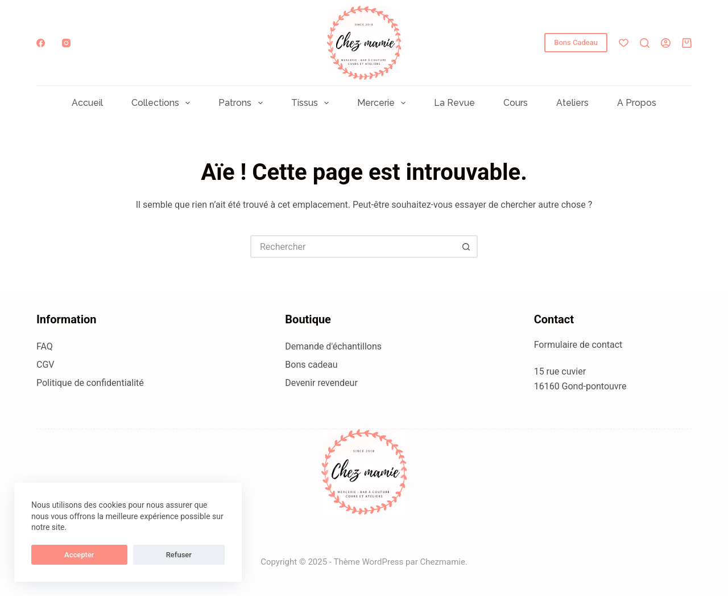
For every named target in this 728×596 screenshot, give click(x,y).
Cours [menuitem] (515, 103)
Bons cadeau (311, 364)
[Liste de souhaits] (623, 43)
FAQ (44, 346)
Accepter (57, 554)
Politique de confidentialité (90, 382)
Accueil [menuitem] (87, 103)
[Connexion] (666, 43)
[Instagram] (66, 43)
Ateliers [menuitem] (572, 103)
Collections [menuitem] (163, 103)
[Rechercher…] (352, 246)
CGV (45, 364)
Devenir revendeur (321, 382)
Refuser (113, 554)
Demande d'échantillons (333, 346)
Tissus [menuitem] (312, 103)
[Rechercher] (645, 43)
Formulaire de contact (578, 344)
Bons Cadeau (576, 42)
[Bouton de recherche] (466, 246)
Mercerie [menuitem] (383, 103)
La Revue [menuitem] (454, 103)
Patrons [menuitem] (242, 103)
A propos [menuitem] (636, 103)
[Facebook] (40, 43)
